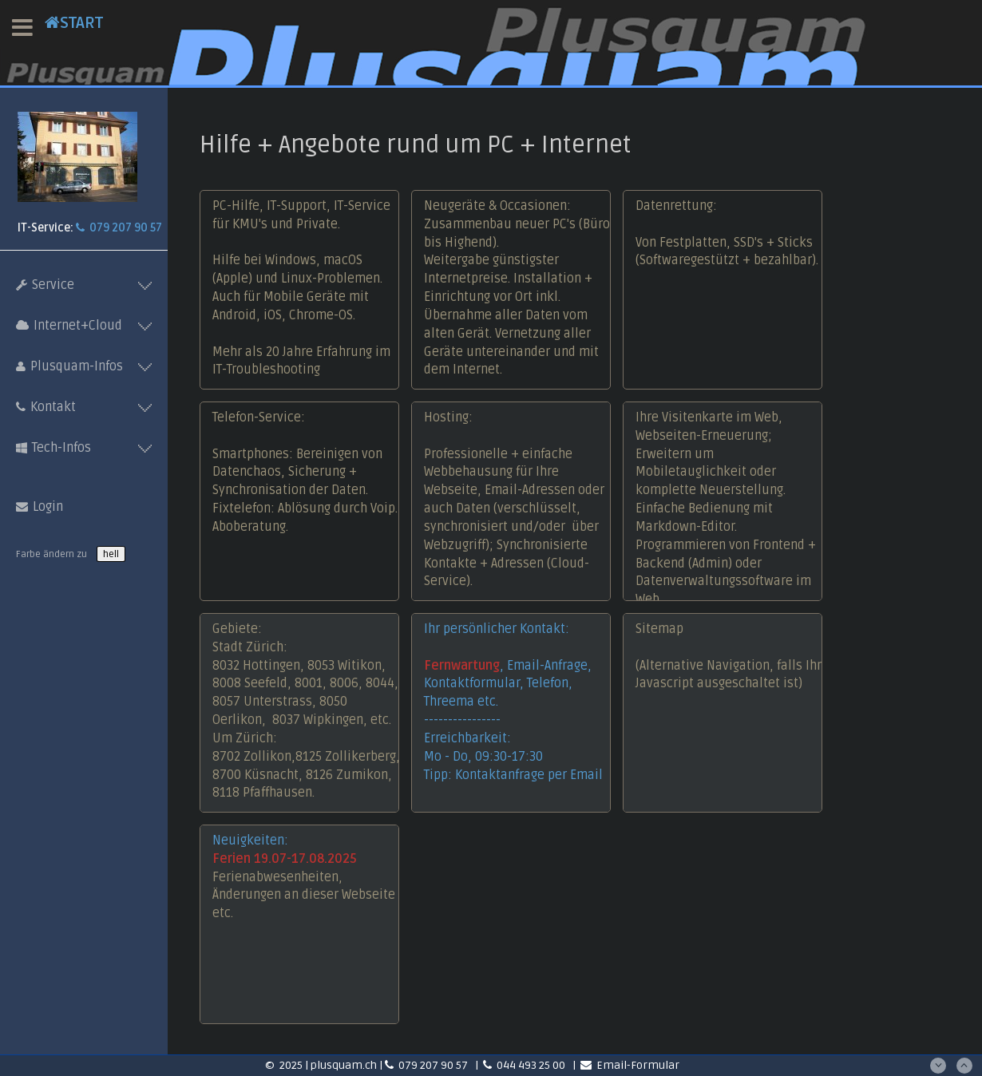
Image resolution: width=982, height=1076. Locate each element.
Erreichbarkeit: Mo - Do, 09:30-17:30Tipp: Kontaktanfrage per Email (513, 756)
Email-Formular (629, 1065)
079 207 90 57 (119, 228)
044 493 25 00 (525, 1065)
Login (39, 507)
